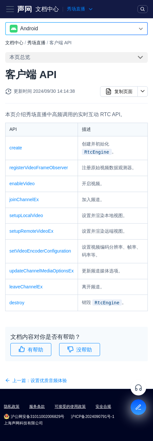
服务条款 (37, 406)
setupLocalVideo (26, 215)
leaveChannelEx (26, 286)
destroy (16, 302)
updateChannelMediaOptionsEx (41, 270)
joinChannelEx (24, 199)
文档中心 (47, 9)
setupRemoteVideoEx (31, 231)
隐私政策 (11, 406)
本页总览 (19, 57)
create (15, 147)
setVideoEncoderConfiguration (40, 251)
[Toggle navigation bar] (10, 9)
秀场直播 (36, 42)
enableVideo (22, 183)
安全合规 (103, 406)
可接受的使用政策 (70, 406)
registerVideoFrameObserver (38, 167)
